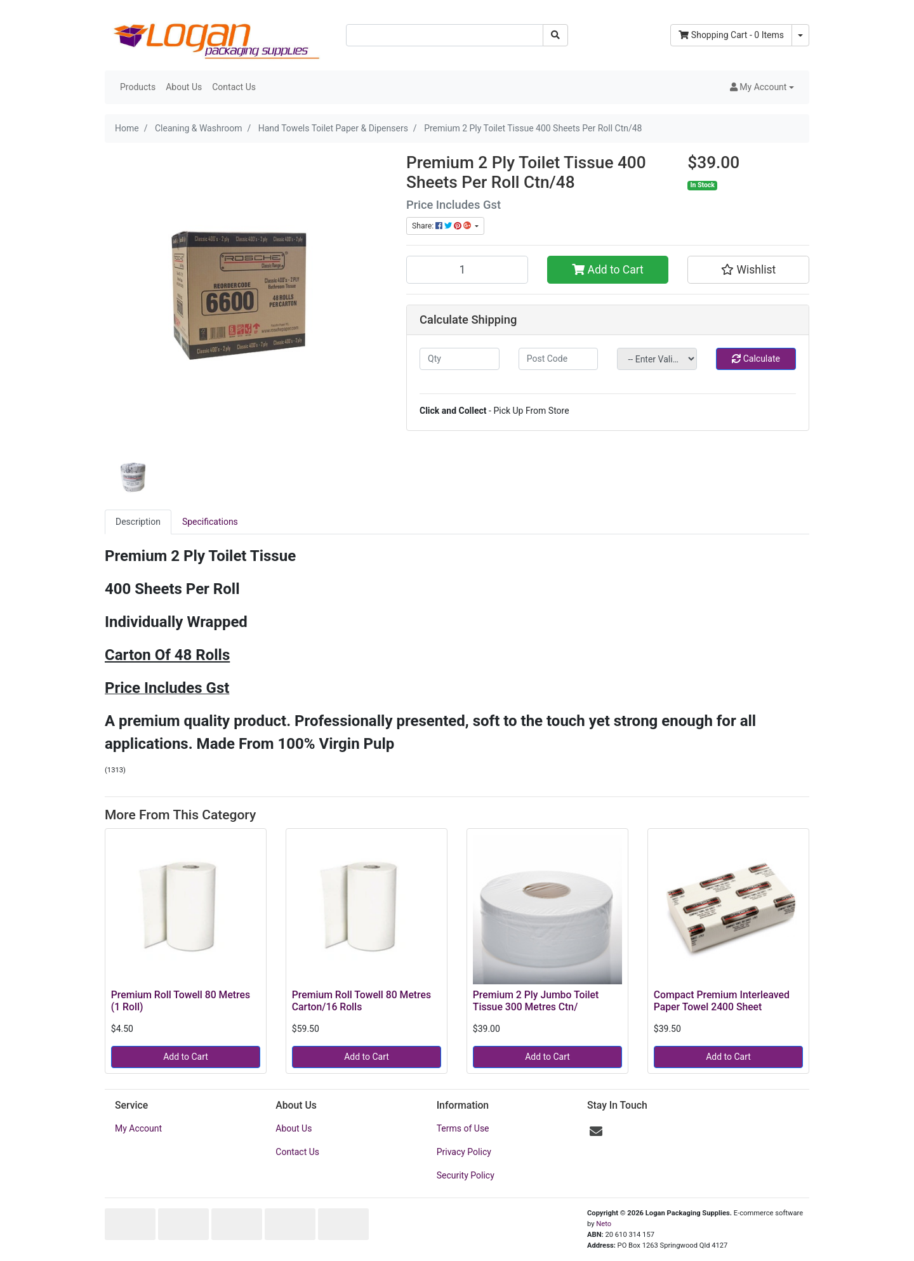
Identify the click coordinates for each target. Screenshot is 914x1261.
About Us (184, 87)
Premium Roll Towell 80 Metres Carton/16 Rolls (361, 1001)
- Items (731, 35)
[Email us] (596, 1131)
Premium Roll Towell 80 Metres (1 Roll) (180, 1001)
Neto (603, 1224)
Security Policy (465, 1175)
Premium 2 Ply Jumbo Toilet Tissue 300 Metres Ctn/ (536, 1001)
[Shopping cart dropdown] (800, 35)
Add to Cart (608, 269)
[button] (762, 87)
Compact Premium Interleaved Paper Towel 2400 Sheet (722, 1001)
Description (138, 522)
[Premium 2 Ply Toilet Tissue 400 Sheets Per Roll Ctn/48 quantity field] (467, 270)
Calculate (756, 358)
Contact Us (234, 87)
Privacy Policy (464, 1152)
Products (138, 87)
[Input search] (444, 35)
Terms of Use (463, 1128)
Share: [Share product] (442, 225)
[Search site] (555, 35)
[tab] (138, 522)
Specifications (210, 522)
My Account (138, 1128)
